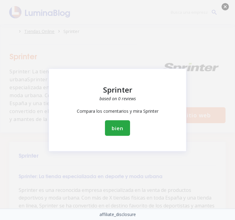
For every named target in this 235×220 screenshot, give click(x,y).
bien (117, 128)
